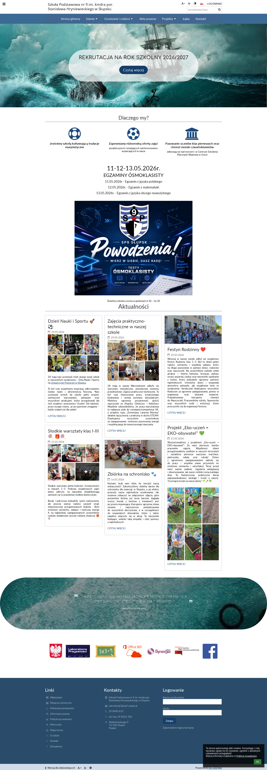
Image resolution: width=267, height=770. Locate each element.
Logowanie (214, 3)
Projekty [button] (169, 18)
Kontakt (54, 740)
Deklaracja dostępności (62, 708)
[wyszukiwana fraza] (204, 9)
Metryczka (55, 724)
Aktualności (56, 746)
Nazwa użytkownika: (173, 697)
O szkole (54, 735)
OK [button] (257, 762)
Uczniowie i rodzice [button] (119, 18)
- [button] (189, 3)
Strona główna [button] (70, 18)
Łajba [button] (186, 18)
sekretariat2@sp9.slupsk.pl (123, 705)
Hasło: (166, 708)
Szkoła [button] (92, 18)
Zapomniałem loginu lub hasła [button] (178, 727)
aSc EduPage (215, 767)
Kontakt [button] (201, 18)
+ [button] (183, 3)
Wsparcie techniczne (61, 702)
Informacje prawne (60, 713)
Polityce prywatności (246, 756)
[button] (202, 3)
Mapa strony (56, 730)
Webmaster (56, 697)
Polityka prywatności (61, 719)
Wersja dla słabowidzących (60, 767)
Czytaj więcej (57, 416)
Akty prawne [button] (147, 18)
